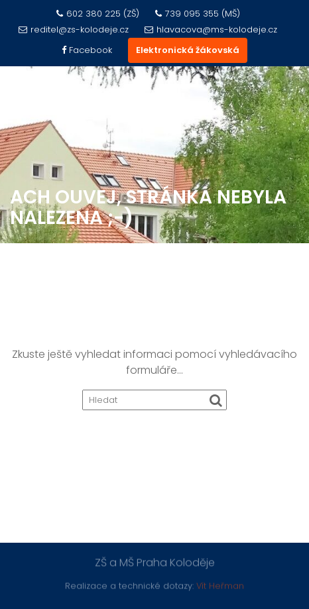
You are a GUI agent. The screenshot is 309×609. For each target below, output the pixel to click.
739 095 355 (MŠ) (197, 13)
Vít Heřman (220, 585)
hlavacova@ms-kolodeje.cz (211, 29)
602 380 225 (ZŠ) (97, 13)
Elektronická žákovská (187, 50)
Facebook (87, 50)
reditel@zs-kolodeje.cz (74, 29)
